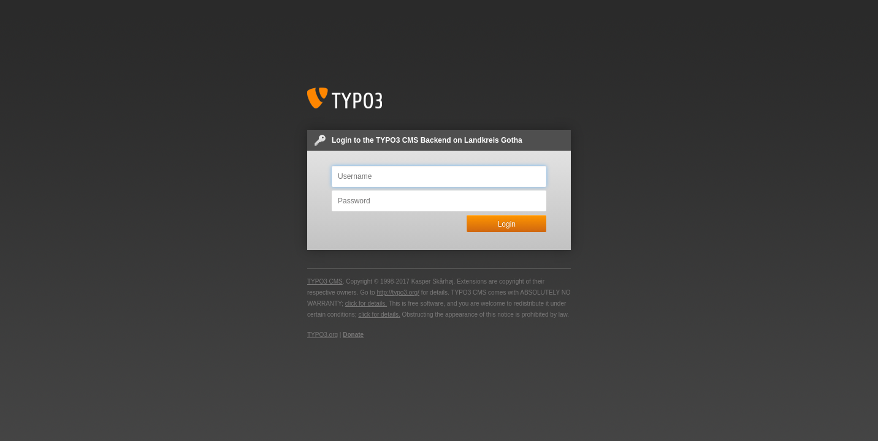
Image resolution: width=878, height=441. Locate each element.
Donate (353, 334)
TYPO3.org (322, 334)
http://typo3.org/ (397, 292)
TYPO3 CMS (325, 281)
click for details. (366, 303)
